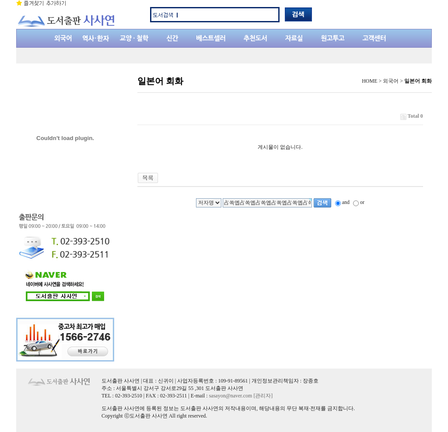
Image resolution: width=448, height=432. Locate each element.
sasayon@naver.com (230, 396)
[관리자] (263, 396)
